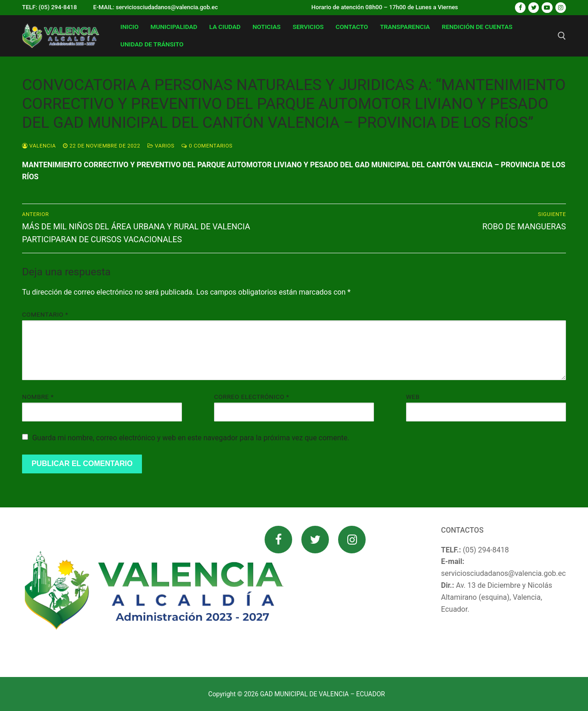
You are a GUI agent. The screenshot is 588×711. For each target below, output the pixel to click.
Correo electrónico (251, 396)
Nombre (38, 396)
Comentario (45, 314)
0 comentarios (206, 145)
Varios (160, 145)
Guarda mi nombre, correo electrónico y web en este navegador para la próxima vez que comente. (190, 437)
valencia (39, 145)
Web (413, 396)
